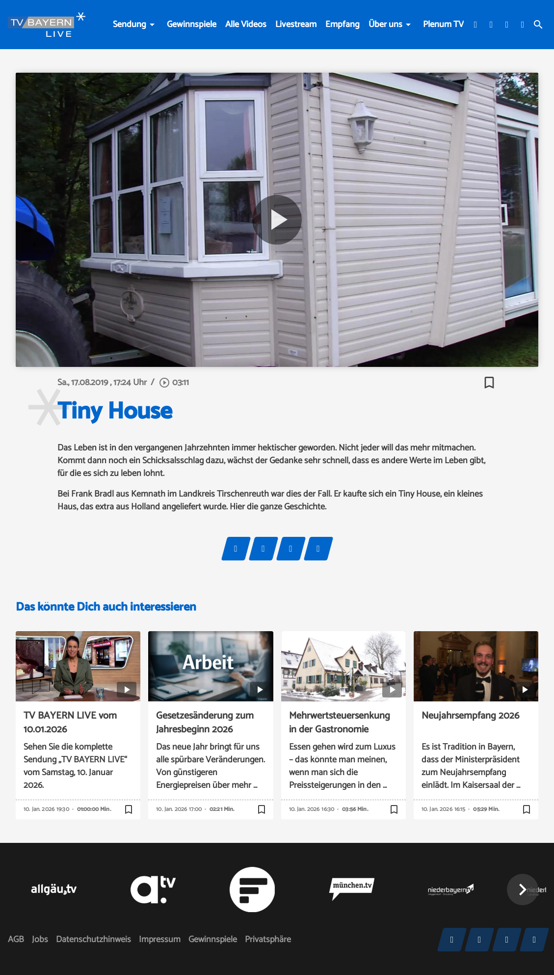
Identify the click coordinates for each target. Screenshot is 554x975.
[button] (522, 889)
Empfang (342, 24)
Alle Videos (245, 24)
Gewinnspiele (191, 24)
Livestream (296, 24)
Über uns (385, 24)
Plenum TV (443, 24)
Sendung (129, 24)
